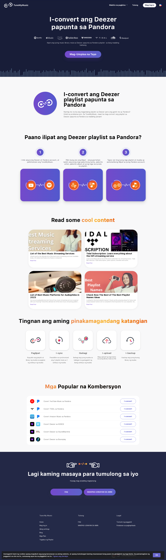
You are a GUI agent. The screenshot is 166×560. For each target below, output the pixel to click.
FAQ (66, 492)
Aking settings (44, 529)
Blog (41, 532)
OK (156, 555)
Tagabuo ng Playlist (46, 540)
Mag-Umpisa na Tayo (83, 54)
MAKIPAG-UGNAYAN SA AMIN (99, 492)
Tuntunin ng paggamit (124, 522)
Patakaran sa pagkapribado (126, 525)
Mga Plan (42, 536)
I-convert (128, 401)
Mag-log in (149, 5)
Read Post (33, 260)
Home (41, 522)
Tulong (135, 5)
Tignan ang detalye (60, 556)
